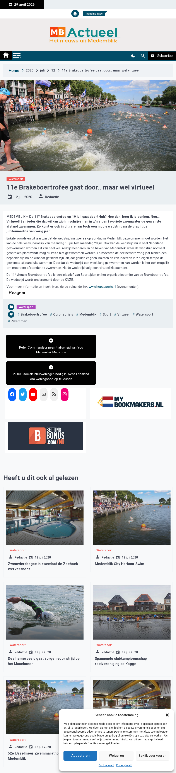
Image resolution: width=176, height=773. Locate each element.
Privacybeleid (124, 765)
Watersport (16, 179)
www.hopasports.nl (102, 287)
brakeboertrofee (34, 314)
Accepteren (80, 756)
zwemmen (19, 321)
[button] (167, 715)
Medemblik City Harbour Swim (119, 537)
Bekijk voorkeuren (152, 756)
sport (107, 314)
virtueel (123, 314)
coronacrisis (63, 314)
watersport (144, 314)
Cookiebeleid (106, 765)
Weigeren (116, 756)
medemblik (87, 314)
